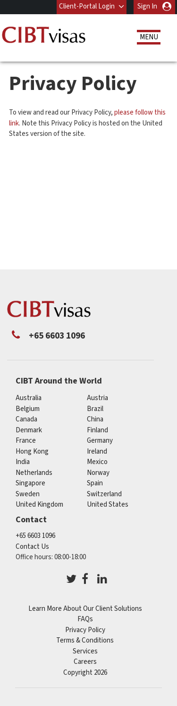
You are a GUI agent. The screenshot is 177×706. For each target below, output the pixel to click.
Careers (85, 662)
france (26, 441)
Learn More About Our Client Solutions (85, 609)
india (23, 462)
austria (97, 398)
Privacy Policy (85, 630)
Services (85, 651)
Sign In (147, 6)
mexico (97, 462)
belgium (28, 409)
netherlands (34, 473)
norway (98, 473)
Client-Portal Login (87, 6)
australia (29, 398)
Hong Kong (32, 451)
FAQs (85, 619)
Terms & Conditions (85, 640)
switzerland (104, 494)
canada (26, 419)
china (95, 419)
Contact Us (32, 547)
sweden (28, 494)
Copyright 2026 (85, 673)
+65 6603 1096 (35, 536)
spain (95, 483)
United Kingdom (39, 504)
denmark (29, 430)
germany (100, 441)
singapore (30, 483)
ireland (97, 451)
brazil (95, 409)
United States (107, 504)
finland (97, 430)
